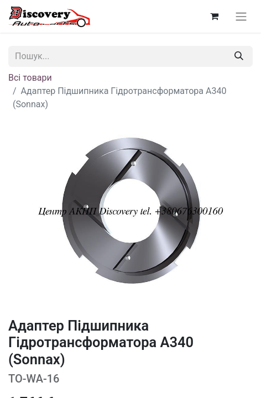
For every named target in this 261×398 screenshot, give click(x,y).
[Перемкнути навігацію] (241, 16)
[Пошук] (239, 56)
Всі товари (30, 77)
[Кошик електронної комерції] (214, 16)
